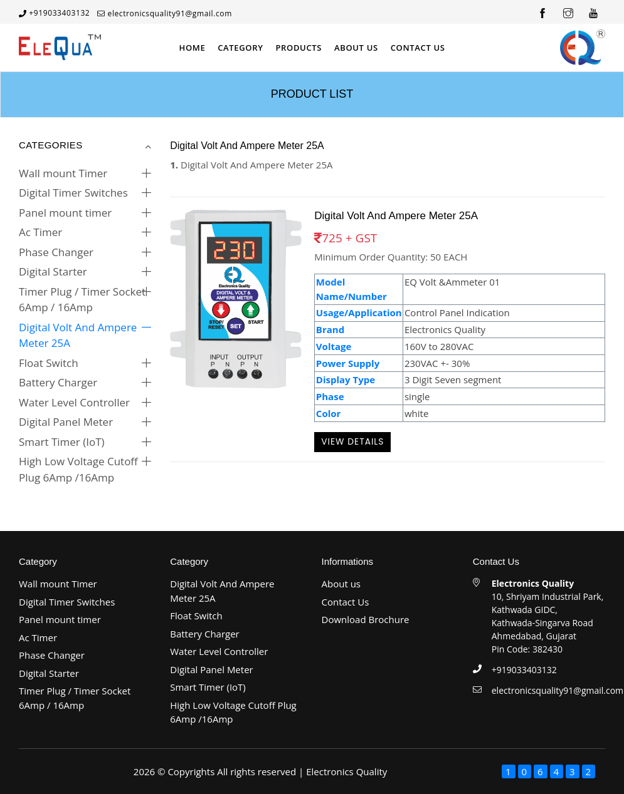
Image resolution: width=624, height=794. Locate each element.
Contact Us (418, 47)
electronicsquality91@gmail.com (170, 13)
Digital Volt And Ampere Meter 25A (78, 335)
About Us (356, 47)
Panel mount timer (65, 212)
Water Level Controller (74, 402)
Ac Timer (40, 232)
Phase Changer (56, 252)
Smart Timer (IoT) (62, 442)
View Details (352, 441)
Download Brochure (366, 619)
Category (240, 47)
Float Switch (48, 363)
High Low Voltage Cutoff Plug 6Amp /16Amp (78, 469)
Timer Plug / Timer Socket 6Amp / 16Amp (82, 299)
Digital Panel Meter (66, 422)
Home (192, 47)
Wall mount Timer (63, 173)
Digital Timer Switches (73, 192)
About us (341, 583)
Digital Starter (53, 271)
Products (298, 47)
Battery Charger (58, 382)
